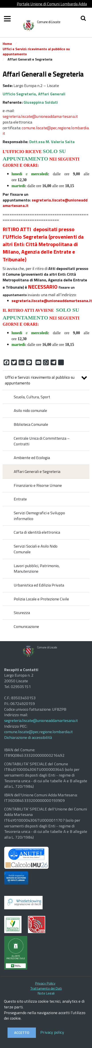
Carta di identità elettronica (37, 532)
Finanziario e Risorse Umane (38, 485)
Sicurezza (22, 613)
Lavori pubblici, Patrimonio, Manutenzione (37, 568)
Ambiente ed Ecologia (32, 458)
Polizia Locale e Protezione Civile (41, 599)
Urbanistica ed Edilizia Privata (39, 585)
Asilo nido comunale (30, 410)
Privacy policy (52, 1032)
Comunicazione (26, 626)
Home (7, 43)
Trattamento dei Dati (46, 988)
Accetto (21, 1032)
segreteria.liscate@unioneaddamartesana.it (40, 116)
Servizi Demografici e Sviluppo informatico (39, 516)
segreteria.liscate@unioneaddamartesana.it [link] (52, 301)
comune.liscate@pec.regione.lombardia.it (46, 131)
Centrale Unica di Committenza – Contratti (42, 441)
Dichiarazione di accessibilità (28, 737)
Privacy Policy (45, 983)
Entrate (20, 499)
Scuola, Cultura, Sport (32, 397)
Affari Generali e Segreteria (37, 471)
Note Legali (46, 993)
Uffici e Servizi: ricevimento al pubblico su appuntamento (36, 51)
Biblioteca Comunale (31, 424)
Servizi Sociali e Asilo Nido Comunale (35, 549)
